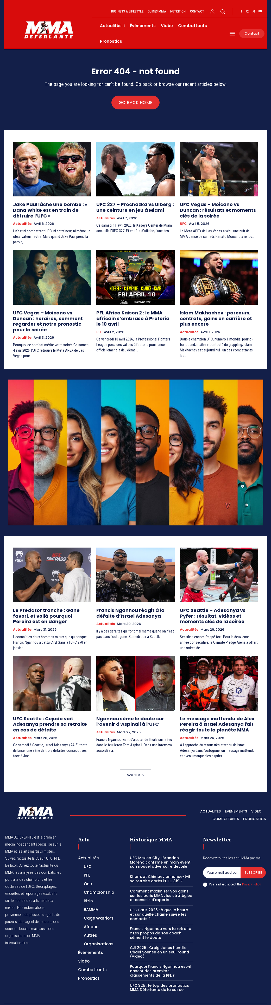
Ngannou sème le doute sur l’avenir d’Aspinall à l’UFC (133, 709)
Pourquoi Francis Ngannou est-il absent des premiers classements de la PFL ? (160, 957)
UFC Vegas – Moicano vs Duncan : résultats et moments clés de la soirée (214, 210)
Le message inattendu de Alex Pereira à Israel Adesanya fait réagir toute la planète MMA (218, 711)
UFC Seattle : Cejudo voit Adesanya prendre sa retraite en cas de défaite (52, 709)
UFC (183, 223)
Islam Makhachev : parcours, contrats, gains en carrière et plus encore (215, 311)
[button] (222, 11)
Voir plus (135, 761)
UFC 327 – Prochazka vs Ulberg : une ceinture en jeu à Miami (133, 208)
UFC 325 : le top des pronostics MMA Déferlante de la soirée (159, 973)
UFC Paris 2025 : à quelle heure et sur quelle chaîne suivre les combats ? (159, 900)
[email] (222, 858)
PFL (99, 319)
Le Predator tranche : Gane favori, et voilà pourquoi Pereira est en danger (51, 603)
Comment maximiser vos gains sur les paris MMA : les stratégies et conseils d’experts (161, 881)
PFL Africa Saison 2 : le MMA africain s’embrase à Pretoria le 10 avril (133, 309)
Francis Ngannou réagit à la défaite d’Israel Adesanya (133, 603)
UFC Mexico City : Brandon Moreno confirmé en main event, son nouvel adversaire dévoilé (160, 848)
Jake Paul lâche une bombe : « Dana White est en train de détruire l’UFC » (51, 208)
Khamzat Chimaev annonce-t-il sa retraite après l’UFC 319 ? (160, 864)
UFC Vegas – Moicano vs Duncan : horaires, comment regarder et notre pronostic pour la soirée (52, 311)
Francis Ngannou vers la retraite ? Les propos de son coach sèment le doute (160, 919)
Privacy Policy (251, 870)
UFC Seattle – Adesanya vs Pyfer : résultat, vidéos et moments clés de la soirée (217, 605)
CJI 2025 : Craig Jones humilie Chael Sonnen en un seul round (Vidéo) (159, 938)
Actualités (22, 218)
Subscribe (253, 858)
